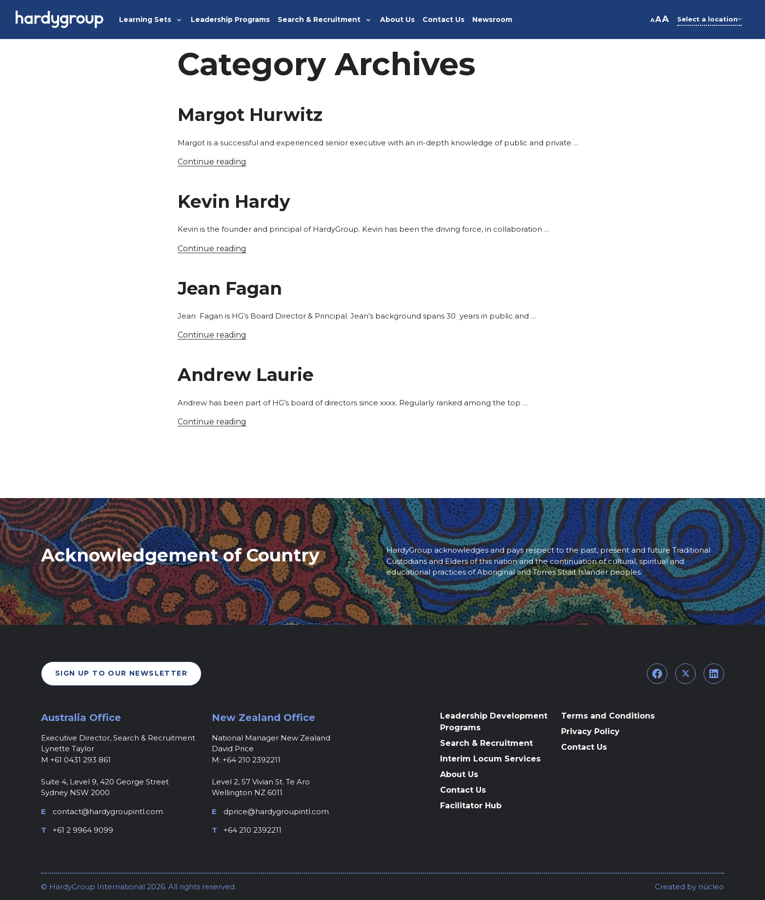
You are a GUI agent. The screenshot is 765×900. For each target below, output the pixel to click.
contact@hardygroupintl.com (108, 811)
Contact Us (463, 790)
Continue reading (212, 161)
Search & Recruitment (486, 743)
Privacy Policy (590, 731)
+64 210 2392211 (252, 830)
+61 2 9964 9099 (83, 830)
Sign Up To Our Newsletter (121, 673)
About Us (459, 774)
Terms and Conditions (608, 715)
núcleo (710, 886)
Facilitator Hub (471, 805)
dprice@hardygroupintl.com (276, 811)
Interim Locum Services (490, 758)
